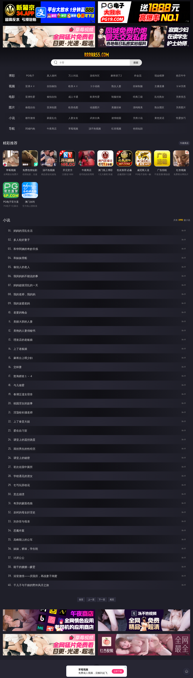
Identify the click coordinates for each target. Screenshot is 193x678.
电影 (12, 97)
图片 (12, 107)
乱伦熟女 (159, 96)
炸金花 (137, 75)
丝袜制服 (138, 86)
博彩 (12, 75)
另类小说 (138, 118)
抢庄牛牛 (181, 75)
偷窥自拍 (30, 107)
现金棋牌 (159, 75)
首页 (81, 599)
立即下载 (118, 671)
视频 (12, 86)
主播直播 (159, 86)
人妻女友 (73, 118)
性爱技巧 (181, 118)
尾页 (112, 599)
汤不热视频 (95, 128)
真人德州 (52, 75)
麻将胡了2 (116, 75)
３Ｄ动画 (95, 86)
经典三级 (138, 96)
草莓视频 (73, 128)
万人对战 (73, 75)
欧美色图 (73, 107)
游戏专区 (95, 75)
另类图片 (181, 107)
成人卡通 (73, 96)
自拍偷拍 (52, 86)
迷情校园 (116, 118)
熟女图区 (159, 107)
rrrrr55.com (96, 55)
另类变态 (181, 96)
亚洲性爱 (30, 96)
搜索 (135, 62)
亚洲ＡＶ (30, 86)
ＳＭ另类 (181, 86)
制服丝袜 (116, 96)
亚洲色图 (52, 107)
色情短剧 (138, 128)
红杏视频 (116, 128)
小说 (12, 118)
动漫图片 (95, 107)
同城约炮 (30, 128)
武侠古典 (95, 118)
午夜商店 (52, 128)
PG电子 (30, 75)
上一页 (91, 599)
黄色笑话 (159, 118)
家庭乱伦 (52, 118)
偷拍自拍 (52, 96)
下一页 (102, 599)
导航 (12, 128)
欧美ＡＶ (73, 86)
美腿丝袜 (116, 107)
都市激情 (30, 118)
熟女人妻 (116, 86)
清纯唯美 (138, 107)
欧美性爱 (95, 96)
